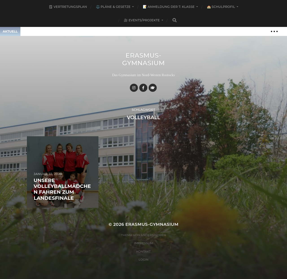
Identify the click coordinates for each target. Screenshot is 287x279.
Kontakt (143, 251)
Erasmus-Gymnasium (143, 59)
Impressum (143, 243)
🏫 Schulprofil (221, 7)
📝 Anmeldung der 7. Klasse (168, 7)
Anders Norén (153, 235)
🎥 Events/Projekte (142, 20)
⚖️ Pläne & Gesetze (113, 7)
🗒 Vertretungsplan (68, 7)
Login (143, 259)
